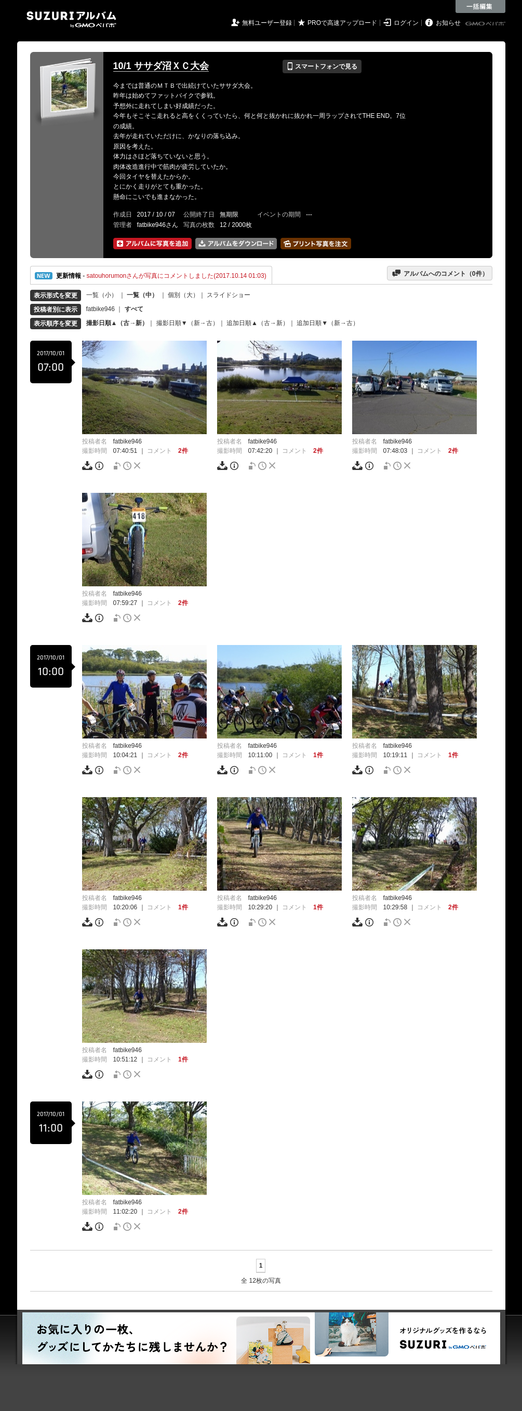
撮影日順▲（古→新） (117, 323)
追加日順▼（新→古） (328, 323)
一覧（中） (142, 295)
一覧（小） (101, 295)
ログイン (406, 22)
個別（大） (183, 295)
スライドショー (228, 295)
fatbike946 (100, 309)
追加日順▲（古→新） (257, 323)
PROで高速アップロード (342, 22)
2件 (183, 450)
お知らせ (448, 22)
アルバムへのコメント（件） (440, 273)
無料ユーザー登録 (267, 22)
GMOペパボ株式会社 (486, 24)
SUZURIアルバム (71, 19)
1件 (318, 755)
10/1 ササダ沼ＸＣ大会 (161, 66)
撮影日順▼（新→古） (187, 323)
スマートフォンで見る (322, 66)
